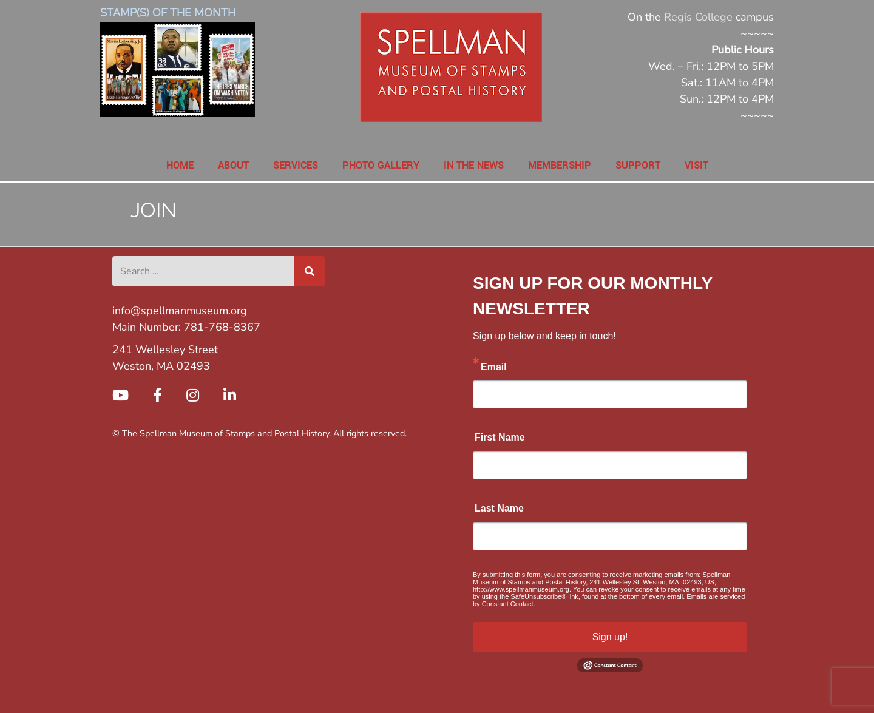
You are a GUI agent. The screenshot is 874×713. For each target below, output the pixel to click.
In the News (474, 165)
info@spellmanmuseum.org (179, 310)
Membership (559, 165)
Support (637, 165)
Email (494, 367)
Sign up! (610, 637)
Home (180, 165)
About (233, 165)
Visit (696, 165)
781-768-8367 (222, 327)
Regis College (698, 17)
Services (295, 165)
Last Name (499, 508)
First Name (500, 437)
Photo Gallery (380, 165)
